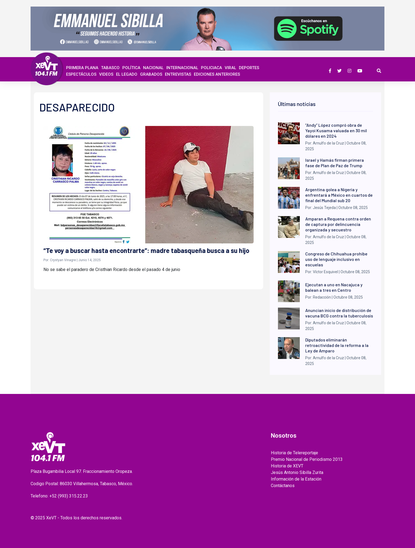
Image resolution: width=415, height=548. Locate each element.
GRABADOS (151, 74)
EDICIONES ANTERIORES (217, 74)
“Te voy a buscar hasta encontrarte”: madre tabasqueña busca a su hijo (146, 250)
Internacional (182, 67)
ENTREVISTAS (178, 74)
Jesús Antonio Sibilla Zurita (297, 472)
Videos (106, 74)
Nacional (153, 67)
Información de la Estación (296, 479)
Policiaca (211, 67)
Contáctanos (283, 485)
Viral (230, 67)
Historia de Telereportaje (294, 452)
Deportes (249, 67)
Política (131, 67)
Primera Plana (82, 67)
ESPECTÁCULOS (81, 74)
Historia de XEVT (287, 466)
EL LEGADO (126, 74)
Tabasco (110, 67)
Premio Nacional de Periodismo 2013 (307, 459)
